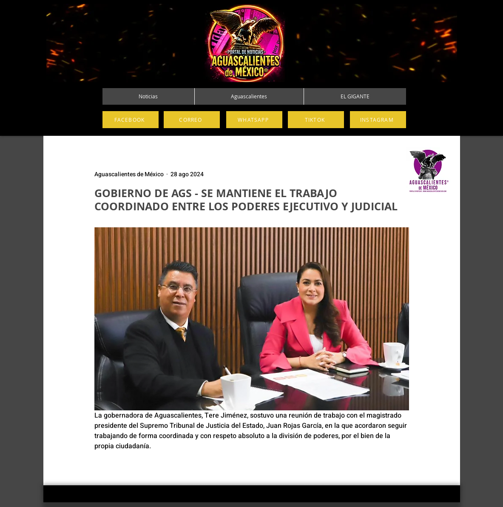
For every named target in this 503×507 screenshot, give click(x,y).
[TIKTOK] (316, 119)
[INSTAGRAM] (378, 119)
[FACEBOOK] (130, 119)
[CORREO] (192, 119)
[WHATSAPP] (254, 119)
